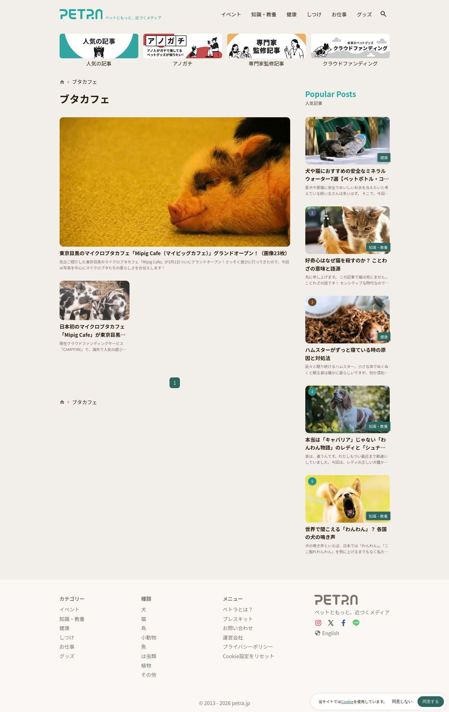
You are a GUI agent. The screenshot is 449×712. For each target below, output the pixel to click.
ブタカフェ (84, 81)
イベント (231, 14)
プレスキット (238, 619)
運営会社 (233, 637)
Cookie (347, 701)
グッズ (364, 14)
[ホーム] (62, 81)
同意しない (402, 701)
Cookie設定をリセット (248, 656)
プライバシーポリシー (248, 646)
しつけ (314, 14)
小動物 (148, 637)
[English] (326, 633)
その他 (148, 674)
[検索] (383, 14)
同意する (431, 701)
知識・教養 (263, 14)
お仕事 (339, 14)
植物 (146, 665)
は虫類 (148, 656)
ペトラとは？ (238, 609)
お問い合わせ (238, 628)
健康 (291, 14)
